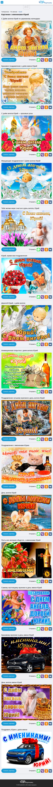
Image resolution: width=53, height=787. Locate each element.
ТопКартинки (5, 11)
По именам (13, 11)
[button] (38, 59)
